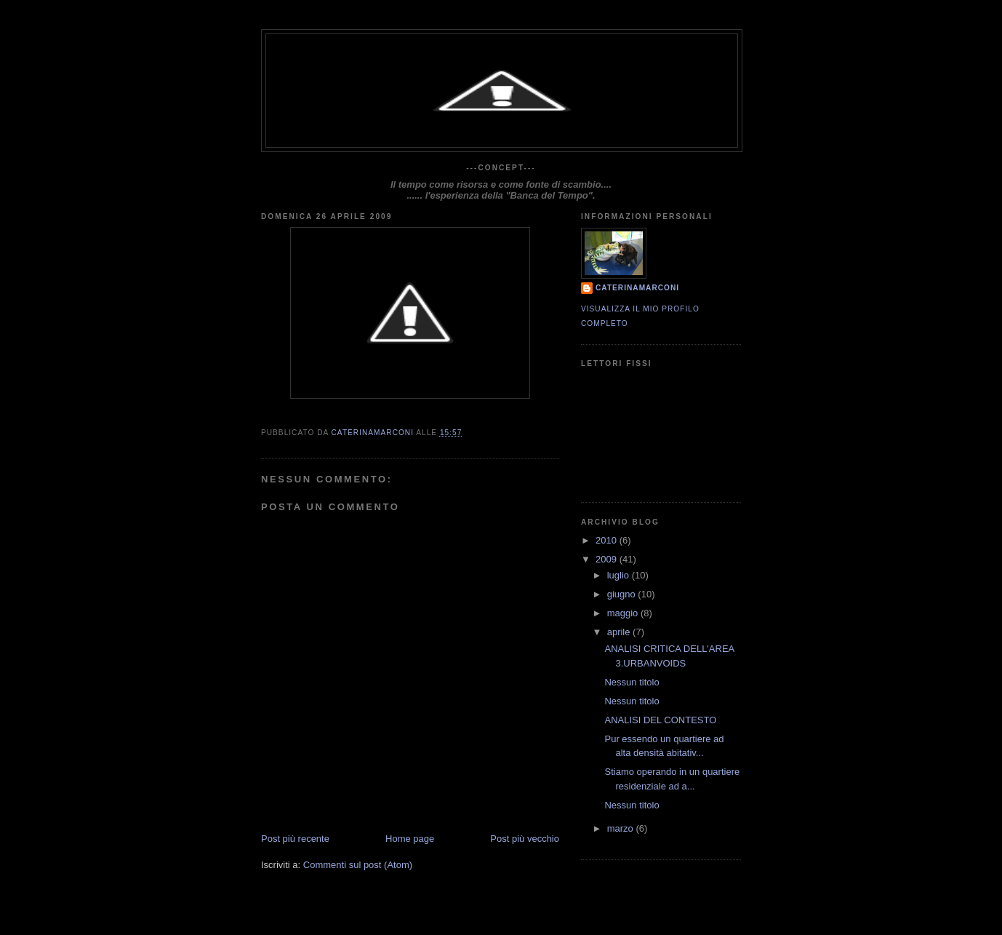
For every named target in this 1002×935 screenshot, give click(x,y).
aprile (620, 631)
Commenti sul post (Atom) (357, 864)
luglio (619, 575)
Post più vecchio (524, 838)
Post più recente (295, 838)
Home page (409, 838)
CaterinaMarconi (637, 288)
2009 (608, 559)
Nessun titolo (631, 682)
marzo (621, 828)
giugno (622, 594)
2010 (608, 540)
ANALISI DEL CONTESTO (660, 720)
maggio (624, 613)
